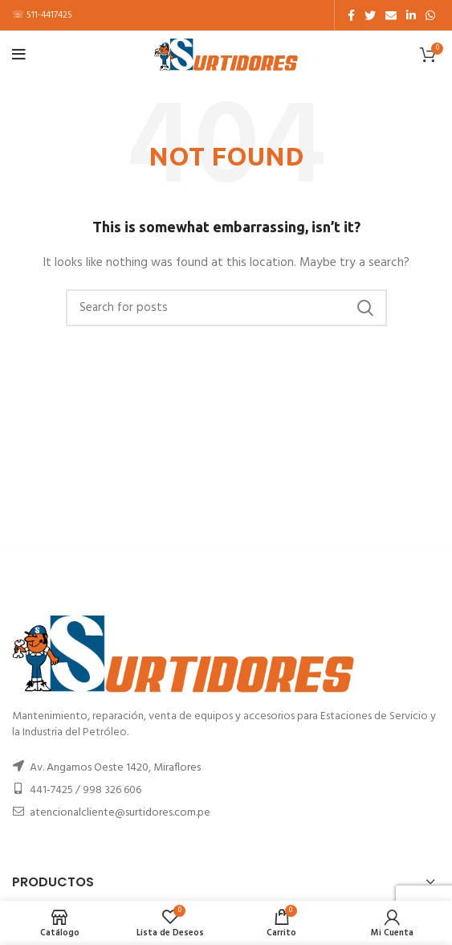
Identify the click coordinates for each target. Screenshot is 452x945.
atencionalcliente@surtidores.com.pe (120, 813)
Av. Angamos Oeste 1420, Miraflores (115, 768)
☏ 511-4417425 (42, 15)
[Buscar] (226, 307)
